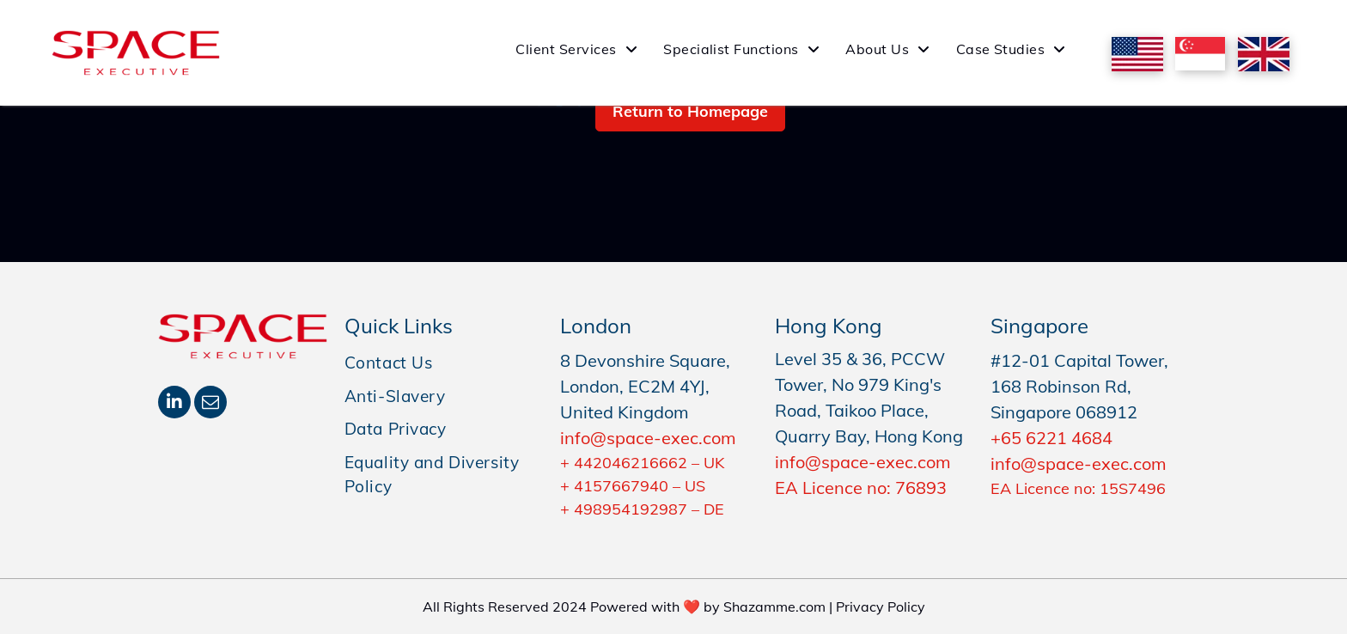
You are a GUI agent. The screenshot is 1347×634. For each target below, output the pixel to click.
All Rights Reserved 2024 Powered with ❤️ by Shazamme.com (624, 606)
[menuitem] (576, 49)
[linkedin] (174, 404)
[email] (210, 404)
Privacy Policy (880, 606)
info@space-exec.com (648, 437)
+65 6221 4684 (1051, 437)
